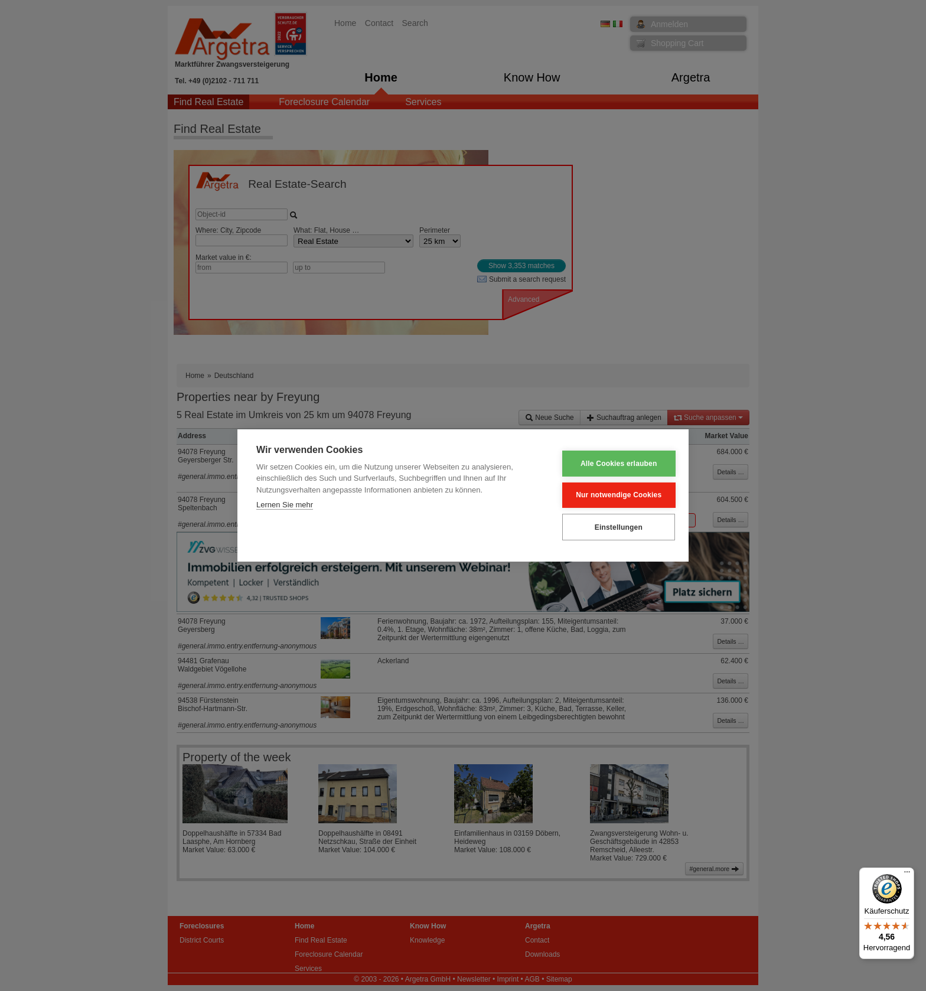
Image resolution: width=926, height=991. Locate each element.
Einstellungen (611, 527)
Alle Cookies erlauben (611, 463)
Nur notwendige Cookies (611, 495)
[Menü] (907, 875)
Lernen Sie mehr (284, 505)
